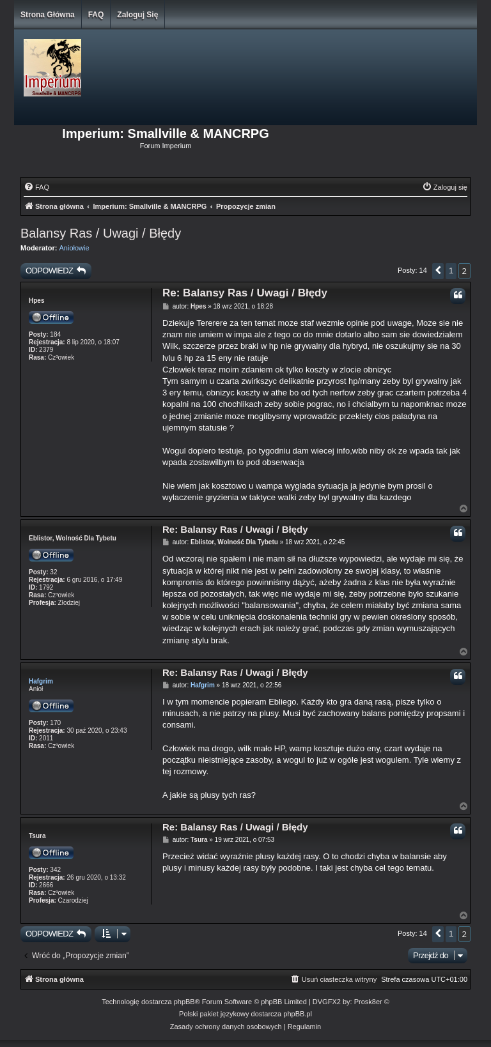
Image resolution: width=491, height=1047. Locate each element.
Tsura (37, 835)
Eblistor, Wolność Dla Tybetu (72, 538)
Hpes (36, 300)
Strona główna (47, 14)
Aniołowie (74, 248)
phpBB (184, 1001)
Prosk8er (368, 1001)
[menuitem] (36, 187)
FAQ (96, 14)
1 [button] (451, 270)
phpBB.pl (297, 1014)
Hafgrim (41, 681)
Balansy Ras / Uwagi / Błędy (100, 233)
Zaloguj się (137, 14)
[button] (438, 271)
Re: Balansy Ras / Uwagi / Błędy (244, 293)
